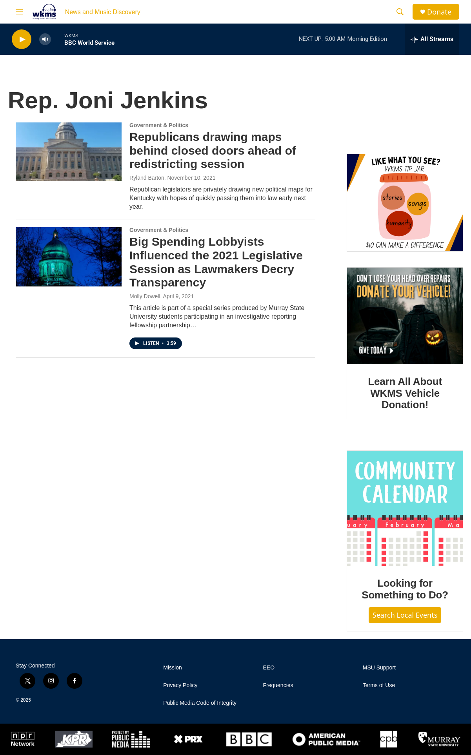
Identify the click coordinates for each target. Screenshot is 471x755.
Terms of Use (379, 685)
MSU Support (379, 668)
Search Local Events (405, 615)
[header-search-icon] (400, 11)
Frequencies (278, 685)
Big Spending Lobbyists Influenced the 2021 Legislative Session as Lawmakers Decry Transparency (216, 262)
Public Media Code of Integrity (199, 703)
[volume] (45, 39)
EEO (269, 668)
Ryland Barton (146, 178)
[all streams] (432, 39)
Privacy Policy (180, 685)
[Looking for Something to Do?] (405, 508)
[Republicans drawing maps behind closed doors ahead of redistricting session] (69, 151)
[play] (21, 39)
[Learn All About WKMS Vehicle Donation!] (405, 316)
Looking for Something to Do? (405, 589)
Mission (172, 668)
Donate (439, 12)
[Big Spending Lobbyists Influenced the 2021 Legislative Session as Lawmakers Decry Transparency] (69, 256)
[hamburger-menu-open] (19, 12)
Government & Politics (158, 125)
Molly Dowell (144, 296)
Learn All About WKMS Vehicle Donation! (405, 393)
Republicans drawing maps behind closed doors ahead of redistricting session (212, 150)
